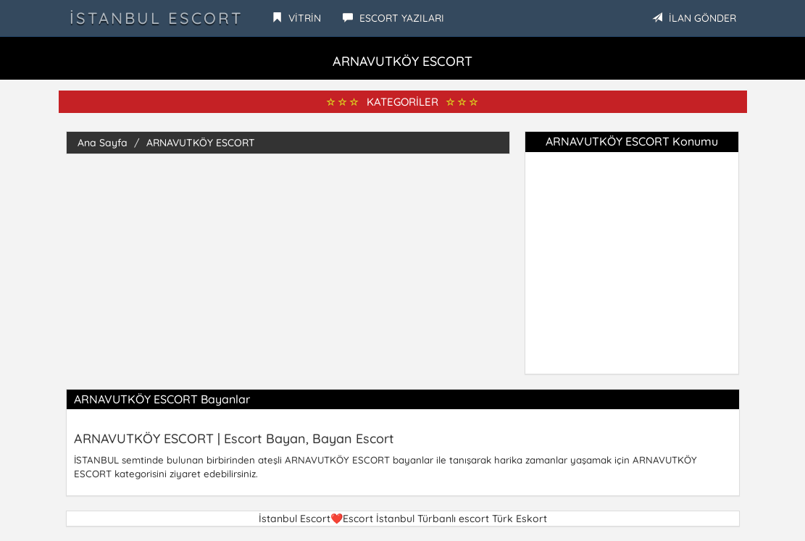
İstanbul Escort (156, 18)
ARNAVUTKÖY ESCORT (200, 142)
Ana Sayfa (103, 142)
